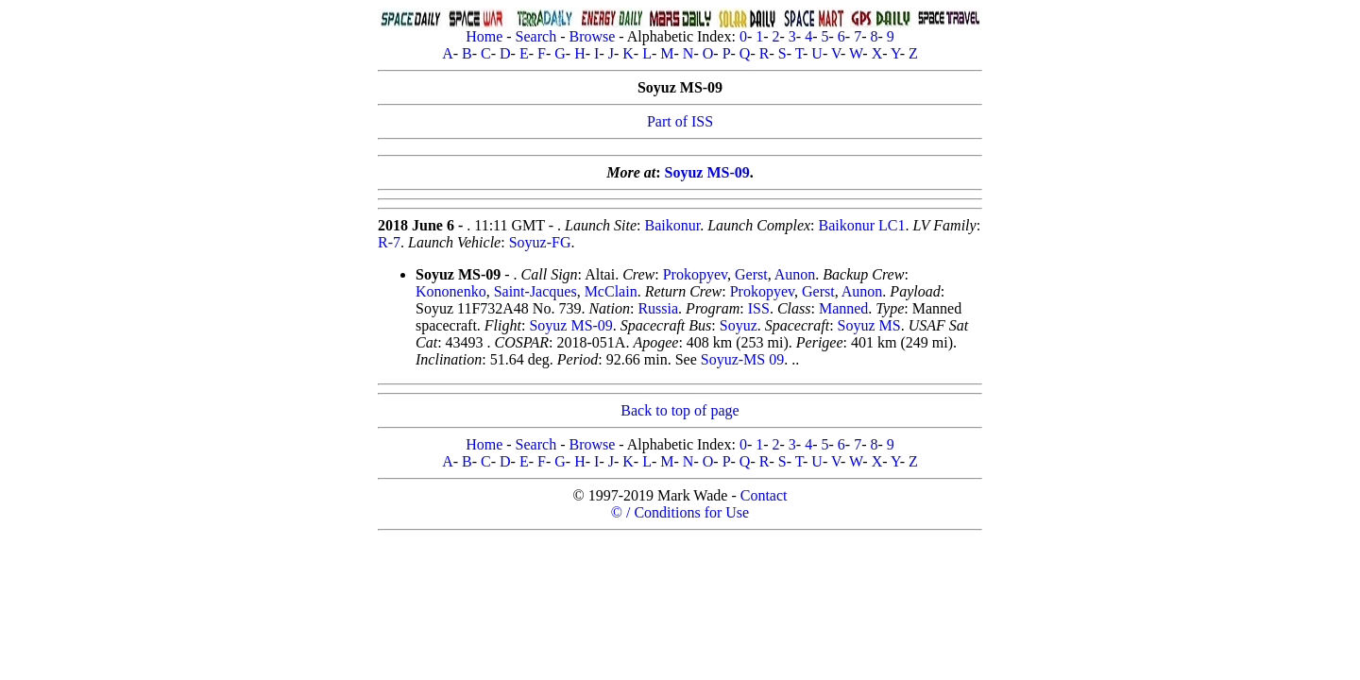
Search (536, 36)
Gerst (751, 274)
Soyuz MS (869, 325)
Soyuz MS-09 (707, 172)
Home (484, 36)
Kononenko (451, 291)
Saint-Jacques (535, 291)
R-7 (389, 242)
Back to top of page (679, 410)
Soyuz (738, 325)
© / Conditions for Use (680, 512)
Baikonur (673, 225)
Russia (658, 308)
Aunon (795, 274)
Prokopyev (695, 274)
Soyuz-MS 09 (742, 359)
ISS (759, 308)
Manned (843, 308)
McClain (611, 291)
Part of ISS (680, 121)
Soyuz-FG (540, 242)
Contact (764, 495)
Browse (592, 36)
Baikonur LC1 (862, 225)
